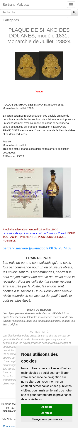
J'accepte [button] (46, 406)
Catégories (11, 20)
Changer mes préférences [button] (47, 419)
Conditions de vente (14, 426)
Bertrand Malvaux (16, 4)
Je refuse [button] (46, 412)
